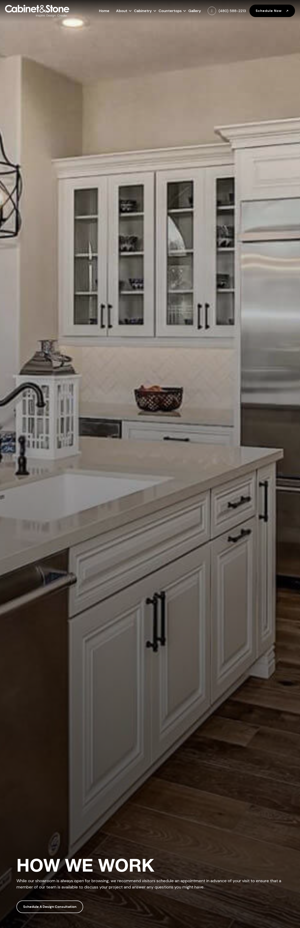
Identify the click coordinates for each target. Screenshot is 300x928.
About (121, 10)
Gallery (194, 10)
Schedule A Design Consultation (49, 906)
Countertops (170, 10)
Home (104, 10)
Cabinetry (143, 10)
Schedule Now (272, 11)
